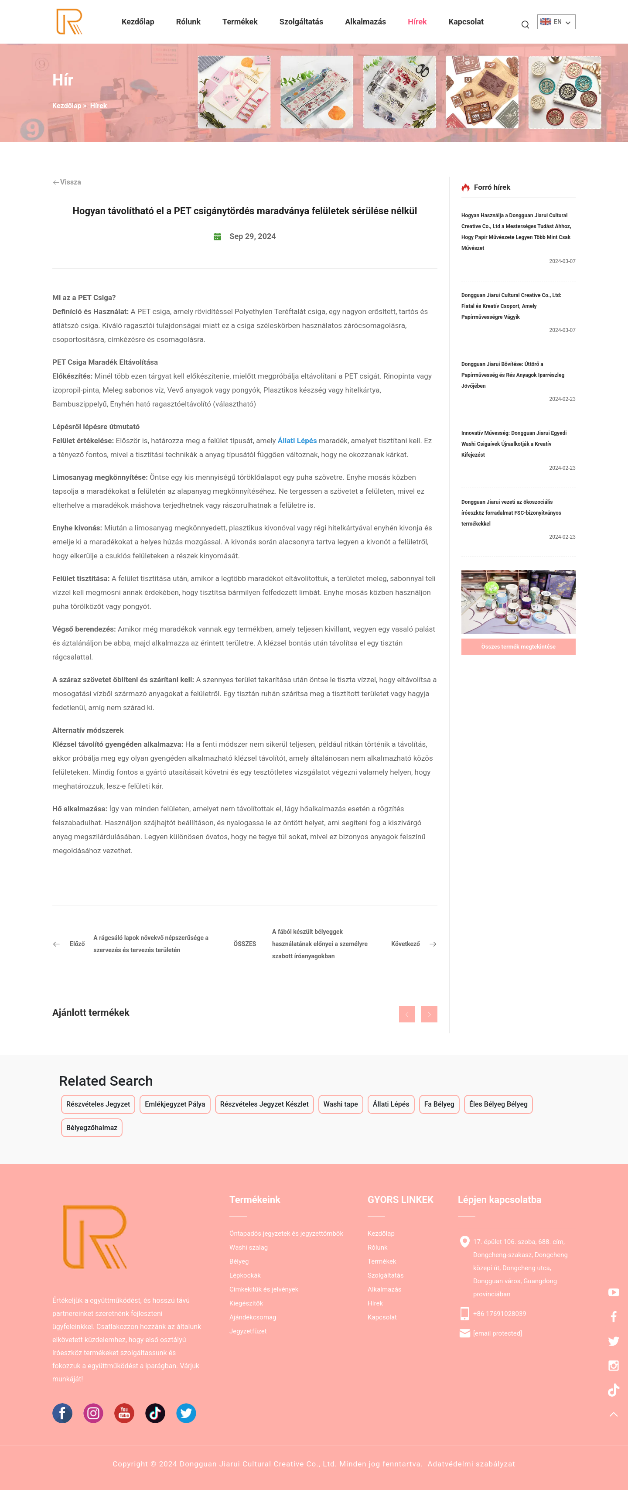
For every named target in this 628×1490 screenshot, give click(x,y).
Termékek (240, 21)
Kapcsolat (466, 21)
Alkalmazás (365, 21)
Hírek (417, 21)
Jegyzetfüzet (248, 1331)
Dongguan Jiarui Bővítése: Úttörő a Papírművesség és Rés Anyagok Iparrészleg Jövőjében (512, 375)
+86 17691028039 (499, 1314)
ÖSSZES (245, 943)
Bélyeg (239, 1261)
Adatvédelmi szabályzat (471, 1463)
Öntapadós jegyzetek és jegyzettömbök (286, 1233)
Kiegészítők (246, 1303)
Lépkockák (245, 1275)
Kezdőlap (138, 21)
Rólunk (188, 21)
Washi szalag (248, 1247)
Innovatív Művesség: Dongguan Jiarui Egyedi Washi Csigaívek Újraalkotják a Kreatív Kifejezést (514, 444)
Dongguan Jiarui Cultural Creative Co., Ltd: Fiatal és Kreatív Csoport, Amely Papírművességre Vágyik (511, 306)
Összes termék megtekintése (518, 646)
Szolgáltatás (301, 21)
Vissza (66, 182)
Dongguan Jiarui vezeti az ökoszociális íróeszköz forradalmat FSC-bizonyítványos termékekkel (511, 513)
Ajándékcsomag (252, 1317)
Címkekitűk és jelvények (263, 1289)
